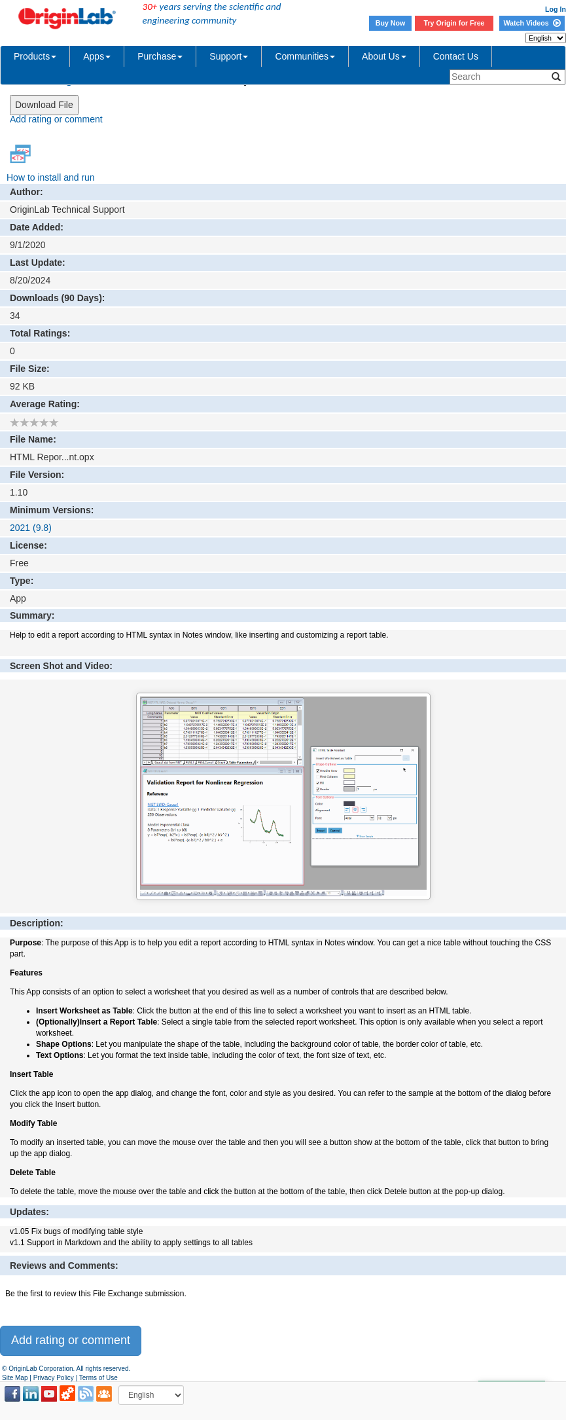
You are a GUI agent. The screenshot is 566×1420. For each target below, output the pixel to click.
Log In (555, 9)
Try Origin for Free (454, 23)
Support (228, 56)
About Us (384, 56)
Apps (97, 56)
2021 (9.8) (31, 527)
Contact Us (455, 56)
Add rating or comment (56, 119)
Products (35, 56)
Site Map (14, 1377)
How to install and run (51, 177)
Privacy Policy (53, 1377)
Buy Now (391, 23)
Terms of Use (98, 1377)
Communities (305, 56)
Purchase (160, 56)
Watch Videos (531, 23)
